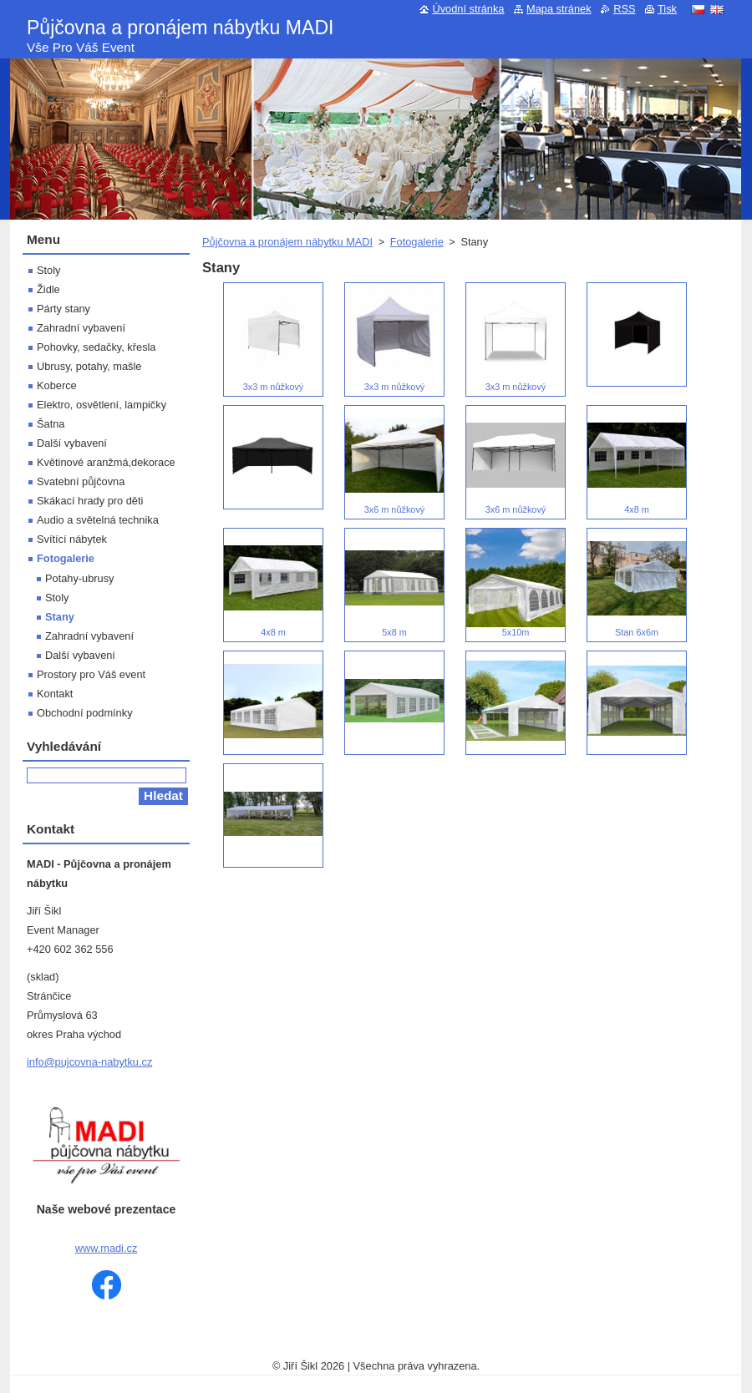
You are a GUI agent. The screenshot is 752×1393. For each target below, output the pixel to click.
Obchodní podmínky (85, 713)
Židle (48, 289)
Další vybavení (72, 443)
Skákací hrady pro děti (90, 500)
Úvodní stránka (468, 9)
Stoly (48, 270)
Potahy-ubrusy (79, 578)
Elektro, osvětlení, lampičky (101, 404)
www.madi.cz (106, 1248)
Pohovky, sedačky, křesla (96, 347)
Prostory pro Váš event (91, 674)
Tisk (667, 9)
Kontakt (55, 693)
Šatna (50, 424)
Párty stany (63, 308)
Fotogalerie (417, 242)
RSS (624, 9)
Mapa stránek (559, 9)
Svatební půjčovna (80, 481)
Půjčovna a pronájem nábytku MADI (287, 242)
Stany (59, 616)
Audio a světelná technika (98, 520)
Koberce (57, 385)
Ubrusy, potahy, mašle (89, 366)
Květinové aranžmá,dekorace (106, 462)
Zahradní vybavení (81, 328)
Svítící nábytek (72, 539)
